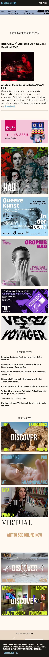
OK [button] (17, 653)
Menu (43, 3)
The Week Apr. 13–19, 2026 (13, 398)
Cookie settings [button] (9, 653)
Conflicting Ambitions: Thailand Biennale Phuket (24, 386)
